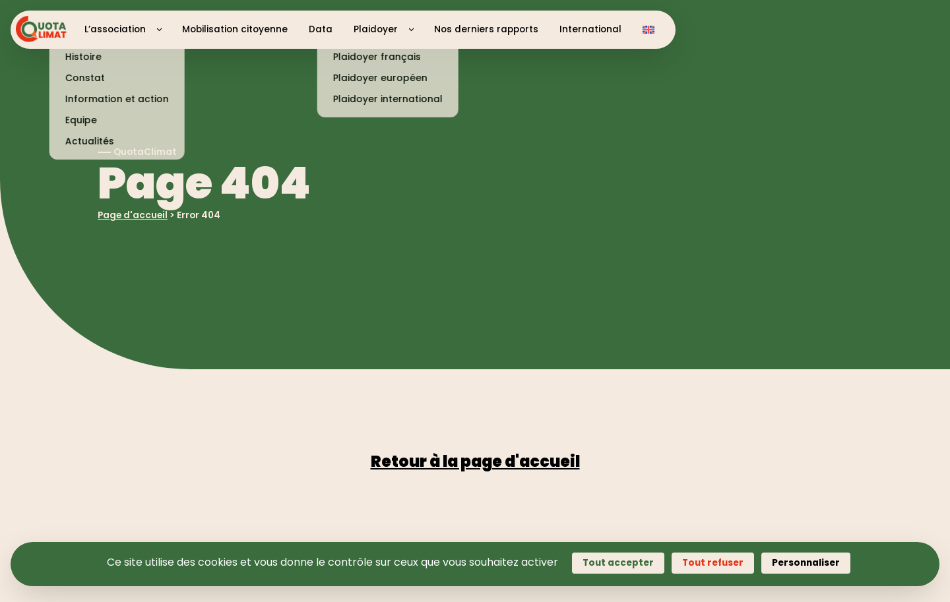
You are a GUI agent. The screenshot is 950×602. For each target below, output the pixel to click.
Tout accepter (618, 563)
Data (320, 29)
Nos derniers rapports (486, 29)
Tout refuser (713, 563)
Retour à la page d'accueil (475, 461)
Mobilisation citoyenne (235, 29)
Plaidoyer (376, 29)
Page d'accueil (133, 215)
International (590, 29)
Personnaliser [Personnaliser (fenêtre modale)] (806, 563)
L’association (115, 29)
